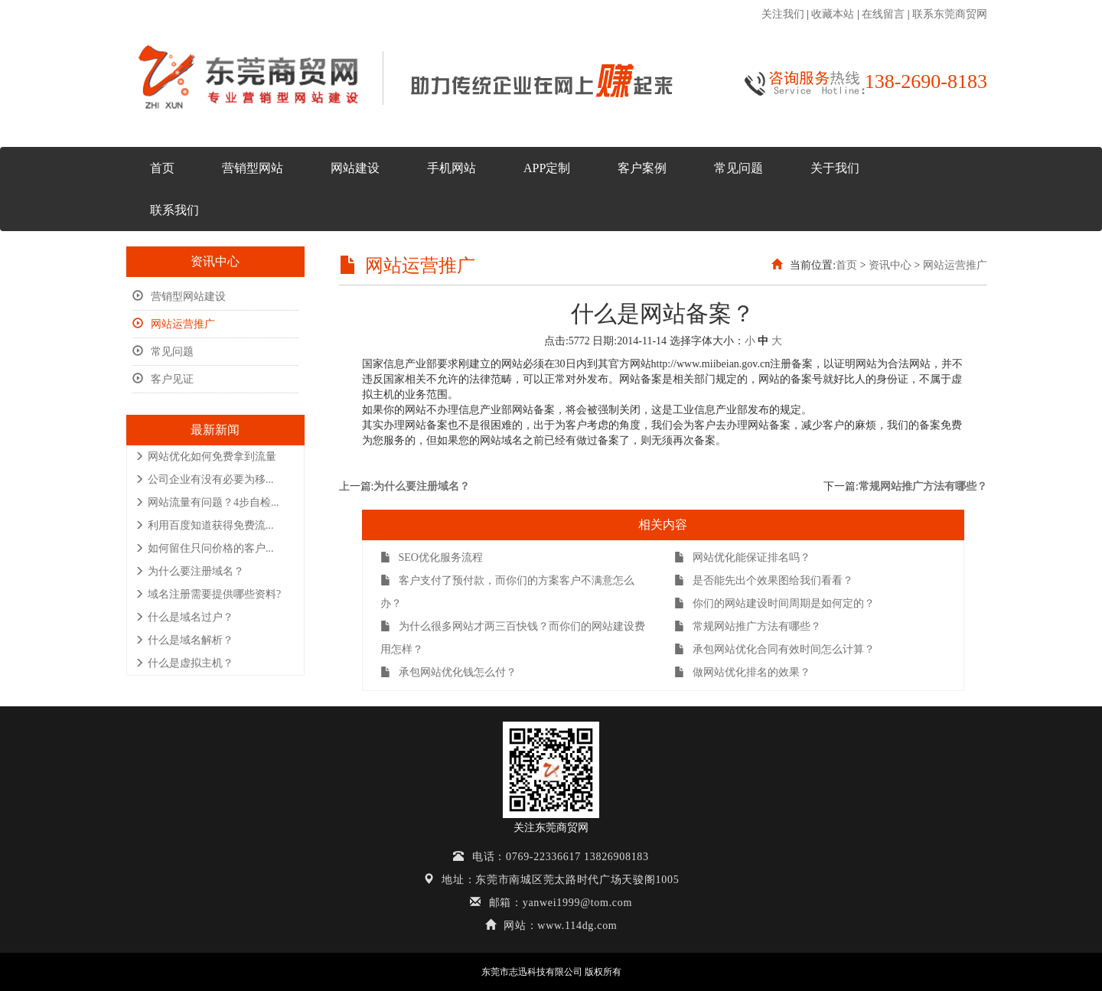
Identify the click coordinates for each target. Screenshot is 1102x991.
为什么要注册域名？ (189, 571)
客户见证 (163, 379)
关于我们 (834, 167)
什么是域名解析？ (184, 640)
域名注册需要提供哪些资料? (208, 594)
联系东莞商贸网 (949, 14)
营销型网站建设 (179, 296)
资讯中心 (890, 265)
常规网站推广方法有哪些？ (923, 486)
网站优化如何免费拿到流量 (205, 456)
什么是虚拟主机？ (184, 663)
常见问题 (738, 167)
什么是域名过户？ (184, 617)
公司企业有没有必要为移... (204, 479)
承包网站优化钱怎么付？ (448, 672)
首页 (162, 167)
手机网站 (451, 167)
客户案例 (642, 167)
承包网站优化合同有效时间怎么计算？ (774, 649)
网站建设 (355, 167)
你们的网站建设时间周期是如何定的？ (774, 603)
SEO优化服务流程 (431, 557)
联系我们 (174, 210)
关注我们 (782, 14)
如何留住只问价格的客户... (204, 548)
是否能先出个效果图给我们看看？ (763, 580)
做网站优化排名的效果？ (742, 672)
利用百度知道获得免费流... (204, 525)
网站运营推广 (173, 324)
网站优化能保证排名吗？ (742, 557)
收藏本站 (832, 14)
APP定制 (546, 167)
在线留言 (883, 14)
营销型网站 (252, 167)
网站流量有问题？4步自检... (207, 502)
